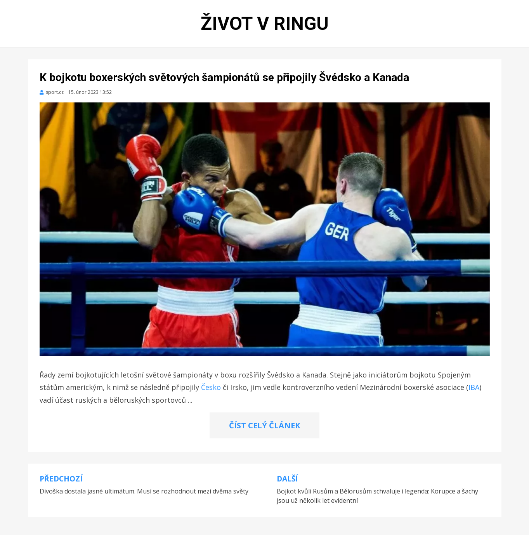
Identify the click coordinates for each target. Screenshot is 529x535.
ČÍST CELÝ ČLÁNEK (264, 425)
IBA (473, 387)
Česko (211, 387)
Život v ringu (265, 23)
